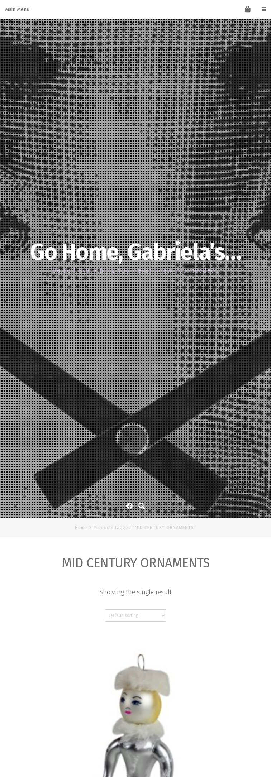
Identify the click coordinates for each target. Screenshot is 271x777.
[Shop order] (135, 615)
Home (81, 527)
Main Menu (135, 9)
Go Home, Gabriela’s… (135, 252)
